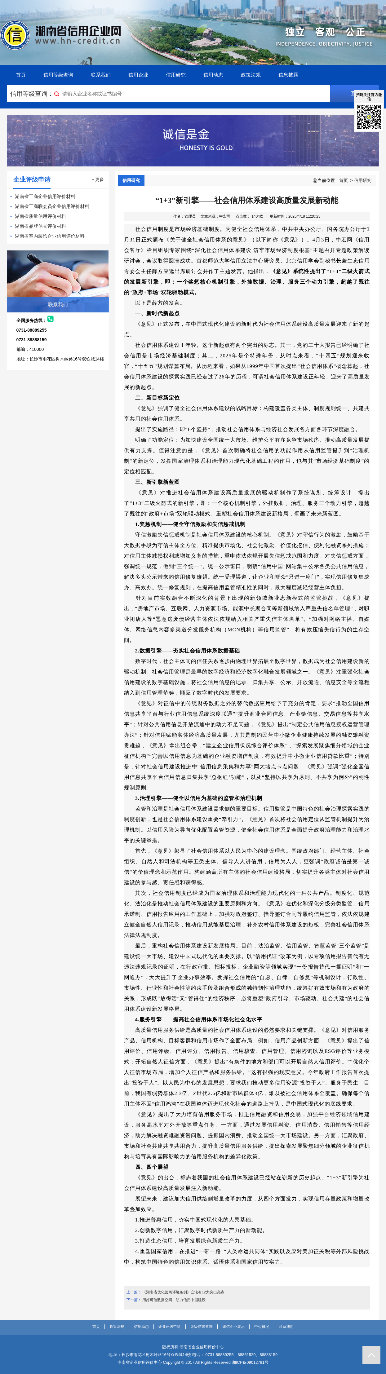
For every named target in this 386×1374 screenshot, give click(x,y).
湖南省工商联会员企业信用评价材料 (52, 206)
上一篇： (133, 1292)
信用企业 (138, 74)
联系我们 (101, 74)
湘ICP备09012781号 (250, 1362)
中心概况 (261, 1326)
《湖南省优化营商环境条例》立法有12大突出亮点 (183, 1292)
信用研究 (176, 74)
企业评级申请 (169, 1326)
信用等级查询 (58, 74)
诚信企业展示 (233, 1326)
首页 (21, 74)
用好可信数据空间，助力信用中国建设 (174, 1300)
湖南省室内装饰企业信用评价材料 (50, 236)
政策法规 (251, 74)
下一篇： (133, 1300)
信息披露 (288, 74)
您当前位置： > (342, 180)
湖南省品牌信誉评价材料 (40, 226)
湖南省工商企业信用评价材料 (45, 196)
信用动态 (213, 74)
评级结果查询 (201, 1326)
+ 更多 (97, 179)
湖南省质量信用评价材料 (40, 216)
